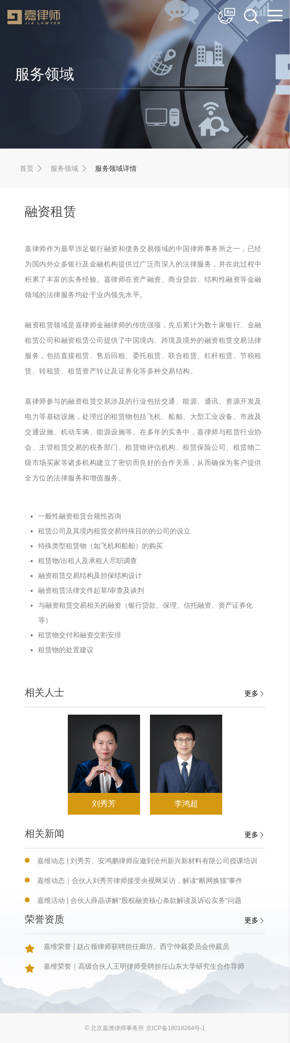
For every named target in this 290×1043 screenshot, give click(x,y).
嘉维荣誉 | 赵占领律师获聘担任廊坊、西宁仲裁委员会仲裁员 (136, 946)
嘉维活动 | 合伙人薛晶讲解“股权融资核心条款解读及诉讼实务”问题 (139, 900)
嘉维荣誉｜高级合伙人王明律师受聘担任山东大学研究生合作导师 (144, 966)
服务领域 (64, 168)
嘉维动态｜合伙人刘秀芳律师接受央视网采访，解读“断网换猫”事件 (139, 881)
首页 (27, 168)
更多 (253, 693)
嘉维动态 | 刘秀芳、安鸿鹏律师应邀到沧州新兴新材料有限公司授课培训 (147, 861)
